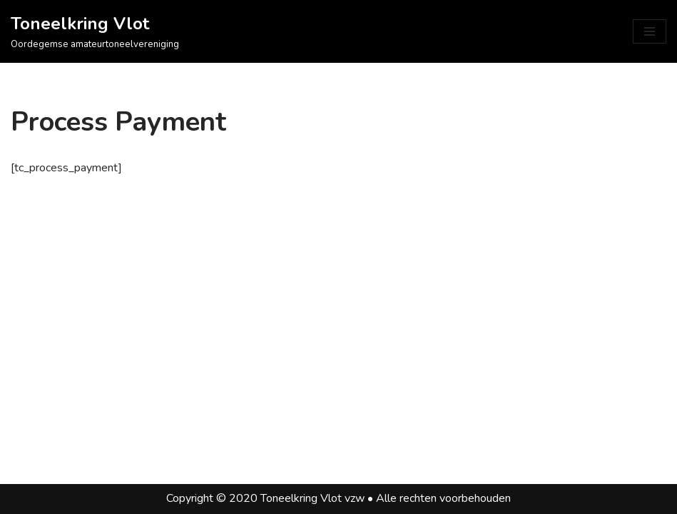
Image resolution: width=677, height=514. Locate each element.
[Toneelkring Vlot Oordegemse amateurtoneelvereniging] (95, 31)
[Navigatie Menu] (649, 31)
